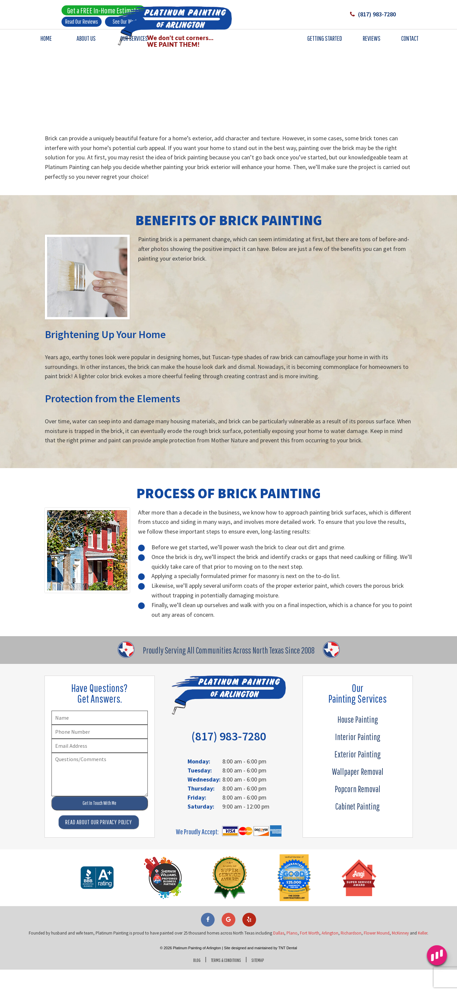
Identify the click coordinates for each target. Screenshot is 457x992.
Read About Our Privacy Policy (98, 844)
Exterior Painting (357, 776)
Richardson (351, 955)
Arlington (330, 955)
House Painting (357, 742)
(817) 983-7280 (363, 16)
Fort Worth (309, 955)
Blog (189, 982)
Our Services (134, 42)
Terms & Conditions (225, 982)
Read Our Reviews (81, 23)
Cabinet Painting (357, 829)
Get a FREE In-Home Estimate (103, 12)
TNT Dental (287, 970)
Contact (410, 42)
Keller (422, 955)
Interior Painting (357, 759)
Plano (292, 955)
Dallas (278, 955)
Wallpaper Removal (357, 794)
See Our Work (125, 23)
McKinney (400, 955)
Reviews (371, 42)
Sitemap (264, 982)
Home (46, 42)
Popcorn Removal (357, 811)
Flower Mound (376, 955)
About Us (86, 42)
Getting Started (324, 42)
